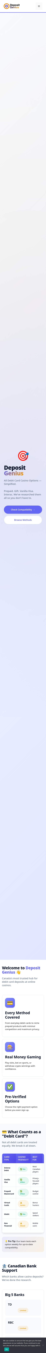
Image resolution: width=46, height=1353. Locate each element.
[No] (43, 1345)
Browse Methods (23, 519)
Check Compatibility (23, 509)
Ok (7, 1349)
